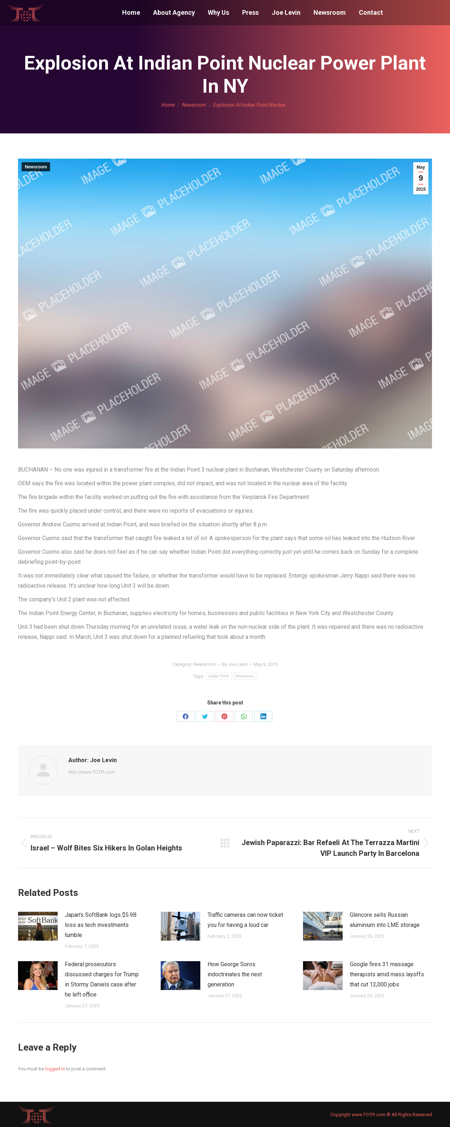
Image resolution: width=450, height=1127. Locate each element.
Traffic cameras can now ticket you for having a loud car (245, 919)
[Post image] (38, 926)
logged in (55, 1068)
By (235, 664)
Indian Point (219, 676)
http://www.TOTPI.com (91, 772)
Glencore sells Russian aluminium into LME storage (385, 919)
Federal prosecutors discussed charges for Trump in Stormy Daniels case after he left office (102, 979)
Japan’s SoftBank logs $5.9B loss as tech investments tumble (101, 924)
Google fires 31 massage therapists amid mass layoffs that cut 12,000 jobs (387, 974)
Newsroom (36, 166)
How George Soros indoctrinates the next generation (235, 974)
